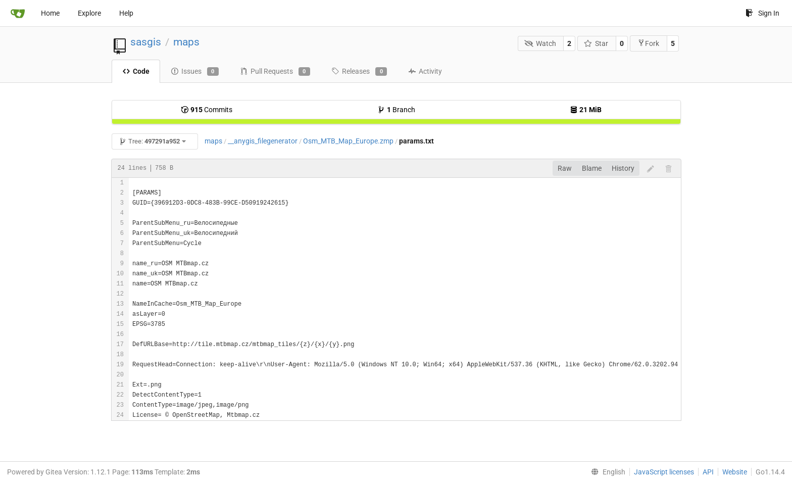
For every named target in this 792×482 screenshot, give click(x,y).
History (623, 168)
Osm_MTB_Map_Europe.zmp (348, 141)
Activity (425, 71)
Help (126, 13)
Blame (592, 168)
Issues (195, 71)
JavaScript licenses (664, 472)
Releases (359, 71)
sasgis (145, 42)
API (708, 472)
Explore (89, 13)
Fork (648, 43)
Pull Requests (275, 71)
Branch (396, 110)
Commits (206, 110)
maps (186, 42)
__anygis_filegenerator (263, 141)
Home (50, 13)
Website (734, 472)
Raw (565, 168)
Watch (540, 43)
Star (596, 43)
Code (136, 71)
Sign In (762, 13)
